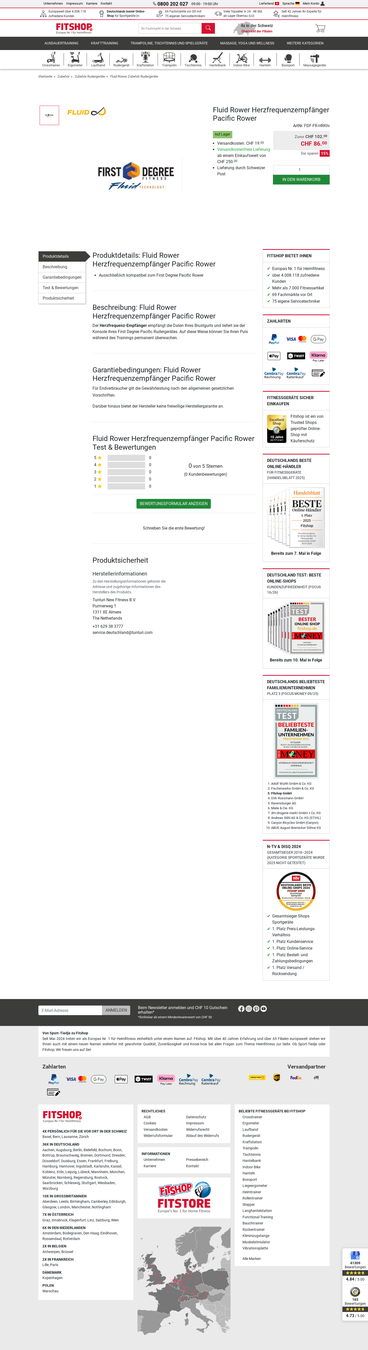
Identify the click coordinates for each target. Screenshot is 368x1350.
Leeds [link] (63, 1201)
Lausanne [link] (69, 1137)
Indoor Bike (251, 1167)
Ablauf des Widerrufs (202, 1136)
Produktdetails (56, 260)
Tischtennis (252, 1154)
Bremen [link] (86, 1155)
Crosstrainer (252, 1117)
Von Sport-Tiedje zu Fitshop (65, 1033)
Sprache (291, 3)
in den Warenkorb (301, 183)
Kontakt (106, 3)
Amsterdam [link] (51, 1233)
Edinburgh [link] (117, 1201)
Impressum (74, 3)
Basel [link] (46, 1137)
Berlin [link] (77, 1150)
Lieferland (269, 3)
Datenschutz (196, 1117)
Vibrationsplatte (255, 1248)
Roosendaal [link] (51, 1239)
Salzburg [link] (103, 1220)
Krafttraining (104, 47)
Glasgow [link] (49, 1207)
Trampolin (250, 1148)
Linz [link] (90, 1220)
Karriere (91, 3)
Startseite (45, 80)
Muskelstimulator (256, 1242)
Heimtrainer (252, 1192)
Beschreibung (55, 270)
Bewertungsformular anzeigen (174, 507)
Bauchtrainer (253, 1223)
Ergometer (251, 1123)
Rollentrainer (253, 1198)
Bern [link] (56, 1137)
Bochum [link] (105, 1150)
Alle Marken (252, 1259)
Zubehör (63, 80)
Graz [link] (46, 1220)
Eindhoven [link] (108, 1233)
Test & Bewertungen (60, 291)
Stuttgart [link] (89, 1183)
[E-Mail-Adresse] (70, 1010)
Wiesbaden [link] (106, 1183)
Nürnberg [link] (64, 1177)
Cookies (150, 1123)
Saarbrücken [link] (52, 1183)
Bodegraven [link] (72, 1233)
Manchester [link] (81, 1207)
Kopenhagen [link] (52, 1278)
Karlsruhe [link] (101, 1166)
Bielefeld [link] (90, 1150)
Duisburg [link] (68, 1161)
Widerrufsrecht (198, 1129)
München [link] (117, 1172)
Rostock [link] (100, 1177)
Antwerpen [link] (51, 1252)
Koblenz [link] (48, 1172)
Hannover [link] (66, 1166)
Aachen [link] (48, 1150)
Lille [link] (45, 1265)
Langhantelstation (257, 1211)
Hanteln (249, 1173)
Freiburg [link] (111, 1161)
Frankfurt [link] (95, 1161)
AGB (147, 1117)
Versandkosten (156, 1129)
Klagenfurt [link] (77, 1220)
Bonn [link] (117, 1150)
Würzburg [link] (50, 1188)
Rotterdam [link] (71, 1239)
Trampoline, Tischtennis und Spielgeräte (169, 47)
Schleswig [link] (72, 1183)
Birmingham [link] (79, 1201)
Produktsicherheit (58, 302)
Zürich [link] (84, 1137)
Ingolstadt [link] (84, 1166)
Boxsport (250, 1179)
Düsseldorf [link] (51, 1161)
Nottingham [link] (101, 1207)
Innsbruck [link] (59, 1220)
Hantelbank (252, 1161)
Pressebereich (197, 1160)
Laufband (250, 1129)
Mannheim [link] (99, 1172)
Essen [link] (81, 1161)
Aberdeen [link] (49, 1201)
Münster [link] (48, 1177)
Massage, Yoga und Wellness (247, 47)
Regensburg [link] (83, 1177)
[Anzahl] (301, 174)
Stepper (249, 1204)
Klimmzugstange (256, 1236)
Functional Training (258, 1217)
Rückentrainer (254, 1230)
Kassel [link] (116, 1166)
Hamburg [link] (49, 1166)
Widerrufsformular (158, 1136)
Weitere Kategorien (305, 47)
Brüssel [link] (67, 1252)
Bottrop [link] (48, 1155)
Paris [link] (54, 1265)
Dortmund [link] (102, 1155)
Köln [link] (60, 1172)
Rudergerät (251, 1136)
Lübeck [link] (84, 1172)
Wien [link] (115, 1220)
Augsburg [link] (64, 1150)
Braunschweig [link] (67, 1155)
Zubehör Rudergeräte (90, 80)
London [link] (64, 1207)
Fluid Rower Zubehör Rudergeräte (134, 80)
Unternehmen (53, 3)
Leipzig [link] (71, 1172)
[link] (274, 343)
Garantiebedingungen (62, 281)
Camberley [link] (99, 1201)
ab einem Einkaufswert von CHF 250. (243, 159)
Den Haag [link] (91, 1233)
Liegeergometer (255, 1186)
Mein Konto (314, 3)
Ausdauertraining (61, 47)
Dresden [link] (118, 1155)
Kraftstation (252, 1142)
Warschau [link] (50, 1291)
